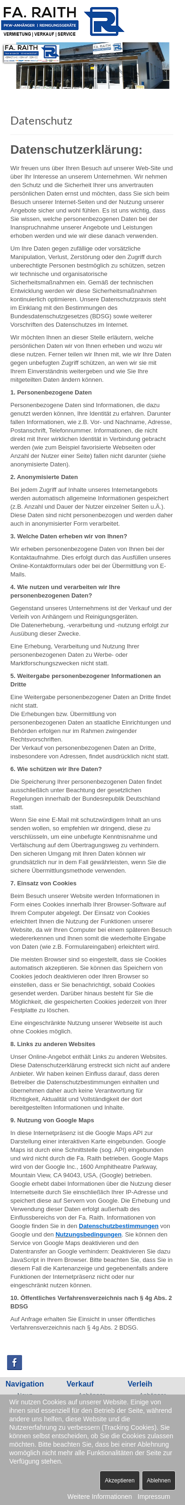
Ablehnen (159, 1480)
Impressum (154, 1496)
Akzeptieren (119, 1480)
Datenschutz (41, 120)
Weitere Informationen (100, 1496)
